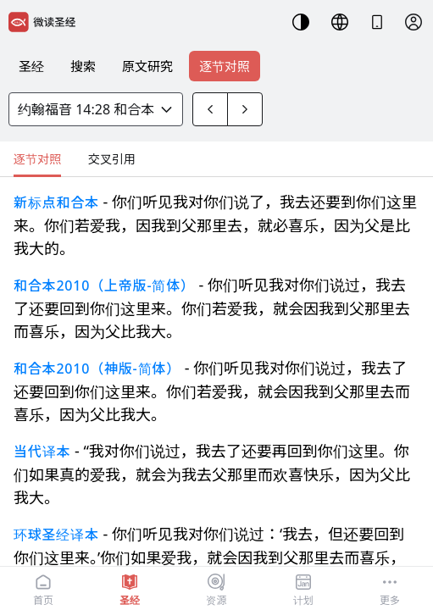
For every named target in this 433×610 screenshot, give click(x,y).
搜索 (83, 66)
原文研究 (147, 66)
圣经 (31, 66)
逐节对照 (224, 66)
